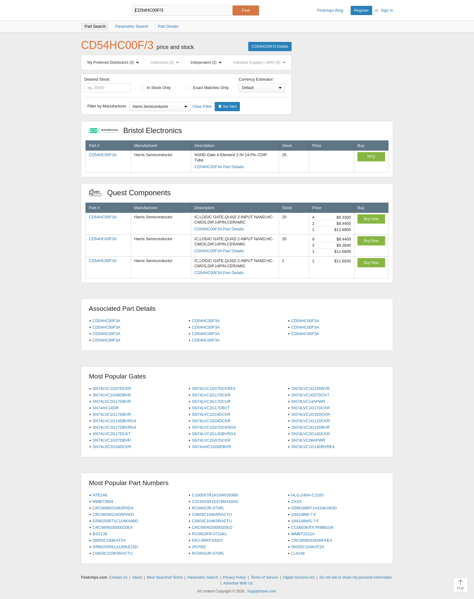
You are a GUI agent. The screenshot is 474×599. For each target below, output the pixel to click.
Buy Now (371, 219)
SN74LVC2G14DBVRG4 (214, 433)
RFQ (371, 157)
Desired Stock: (107, 84)
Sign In (387, 10)
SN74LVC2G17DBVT (211, 408)
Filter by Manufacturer (106, 106)
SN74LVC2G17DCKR (211, 395)
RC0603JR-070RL (208, 553)
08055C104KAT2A (109, 540)
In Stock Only (155, 87)
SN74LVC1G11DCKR (310, 421)
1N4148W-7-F (303, 514)
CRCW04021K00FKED (113, 514)
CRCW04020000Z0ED (212, 527)
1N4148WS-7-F (305, 521)
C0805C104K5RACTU (212, 514)
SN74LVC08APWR (308, 440)
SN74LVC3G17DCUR (211, 401)
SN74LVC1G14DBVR (310, 388)
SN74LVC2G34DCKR (112, 446)
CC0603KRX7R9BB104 (312, 527)
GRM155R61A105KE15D (115, 546)
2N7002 (199, 546)
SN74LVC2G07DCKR (211, 440)
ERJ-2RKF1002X (207, 540)
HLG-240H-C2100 (307, 495)
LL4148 (298, 553)
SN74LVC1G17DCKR (310, 408)
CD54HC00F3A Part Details (219, 166)
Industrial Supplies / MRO (260, 62)
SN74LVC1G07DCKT (310, 395)
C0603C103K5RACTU (113, 553)
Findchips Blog (330, 10)
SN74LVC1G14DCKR (211, 414)
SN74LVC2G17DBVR (112, 401)
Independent (207, 62)
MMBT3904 (103, 501)
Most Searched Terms (165, 577)
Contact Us (118, 577)
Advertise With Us (238, 583)
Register (361, 10)
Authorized (166, 62)
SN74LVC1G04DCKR (211, 421)
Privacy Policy (234, 577)
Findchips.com (101, 10)
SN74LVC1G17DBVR (112, 414)
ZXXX (296, 501)
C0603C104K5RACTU (212, 521)
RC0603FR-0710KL (209, 534)
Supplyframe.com (261, 591)
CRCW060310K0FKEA (113, 508)
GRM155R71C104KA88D (115, 521)
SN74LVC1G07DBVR (112, 440)
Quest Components (133, 192)
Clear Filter (202, 106)
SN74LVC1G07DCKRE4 (213, 388)
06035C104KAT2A (307, 546)
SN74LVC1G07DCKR (112, 388)
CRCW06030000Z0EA (113, 527)
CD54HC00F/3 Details (270, 46)
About (137, 577)
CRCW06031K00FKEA (312, 540)
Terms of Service (264, 577)
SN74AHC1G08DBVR (211, 446)
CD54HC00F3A (103, 154)
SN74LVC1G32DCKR (310, 414)
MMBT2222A (303, 534)
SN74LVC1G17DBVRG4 (114, 427)
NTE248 (100, 495)
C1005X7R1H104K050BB (215, 495)
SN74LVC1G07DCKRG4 (214, 427)
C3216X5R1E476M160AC (215, 501)
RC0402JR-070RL (208, 508)
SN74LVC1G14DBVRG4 (114, 421)
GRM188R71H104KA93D (314, 508)
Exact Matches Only (207, 87)
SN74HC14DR (106, 408)
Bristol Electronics (138, 130)
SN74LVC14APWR (308, 401)
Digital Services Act (299, 577)
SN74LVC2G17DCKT (112, 433)
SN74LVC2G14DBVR (310, 427)
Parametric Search (202, 577)
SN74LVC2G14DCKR (310, 433)
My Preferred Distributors (114, 62)
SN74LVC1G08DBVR (112, 395)
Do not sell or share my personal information (356, 577)
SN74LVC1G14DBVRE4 (313, 446)
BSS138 (100, 534)
